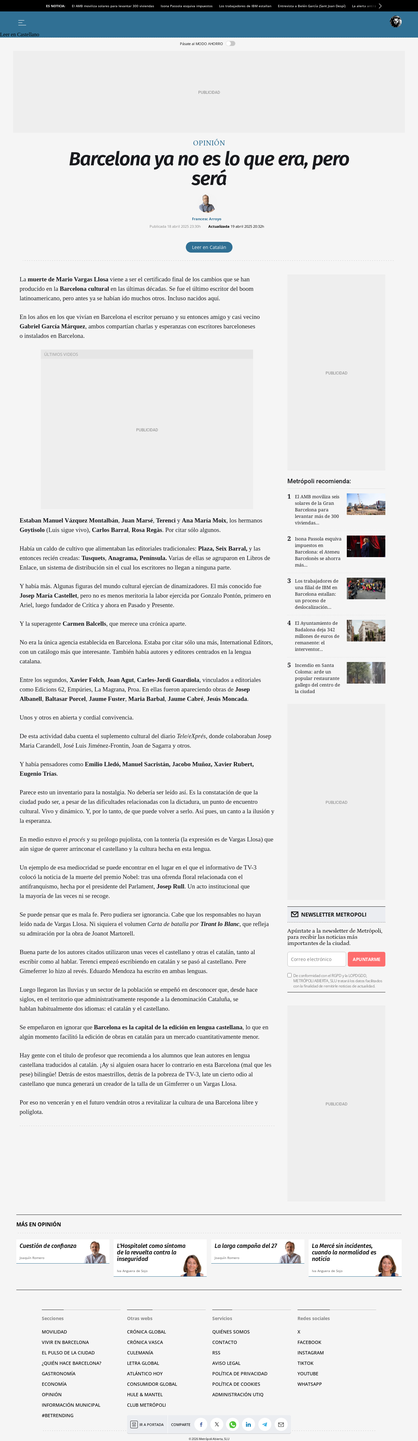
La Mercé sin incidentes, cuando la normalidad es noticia (344, 1252)
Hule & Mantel (145, 1394)
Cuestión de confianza (48, 1246)
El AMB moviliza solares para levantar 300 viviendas (113, 6)
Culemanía (140, 1353)
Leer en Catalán (209, 247)
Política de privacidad (239, 1373)
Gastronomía (58, 1373)
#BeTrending (57, 1415)
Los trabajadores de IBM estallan (245, 6)
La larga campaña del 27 (246, 1246)
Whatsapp (309, 1384)
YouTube (307, 1373)
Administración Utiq (238, 1394)
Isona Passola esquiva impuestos (187, 6)
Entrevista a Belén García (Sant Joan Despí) (312, 6)
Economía (54, 1384)
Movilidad (54, 1332)
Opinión (209, 143)
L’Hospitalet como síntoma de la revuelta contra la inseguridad (151, 1252)
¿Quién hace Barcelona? (71, 1363)
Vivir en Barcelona (65, 1342)
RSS (216, 1353)
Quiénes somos (231, 1332)
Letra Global (143, 1363)
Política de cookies (236, 1384)
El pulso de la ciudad (68, 1353)
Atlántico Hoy (145, 1373)
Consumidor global (152, 1384)
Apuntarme (366, 959)
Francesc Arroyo (206, 218)
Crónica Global (146, 1332)
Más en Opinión (38, 1224)
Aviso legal (226, 1363)
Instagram (310, 1353)
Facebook (309, 1342)
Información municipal (71, 1405)
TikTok (305, 1363)
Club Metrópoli (146, 1405)
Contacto (224, 1342)
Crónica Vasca (145, 1342)
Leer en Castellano (19, 34)
